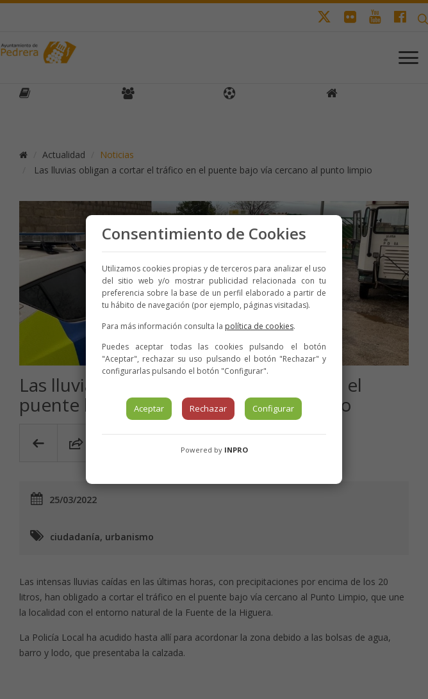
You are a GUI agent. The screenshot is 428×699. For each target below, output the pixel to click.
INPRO (236, 449)
